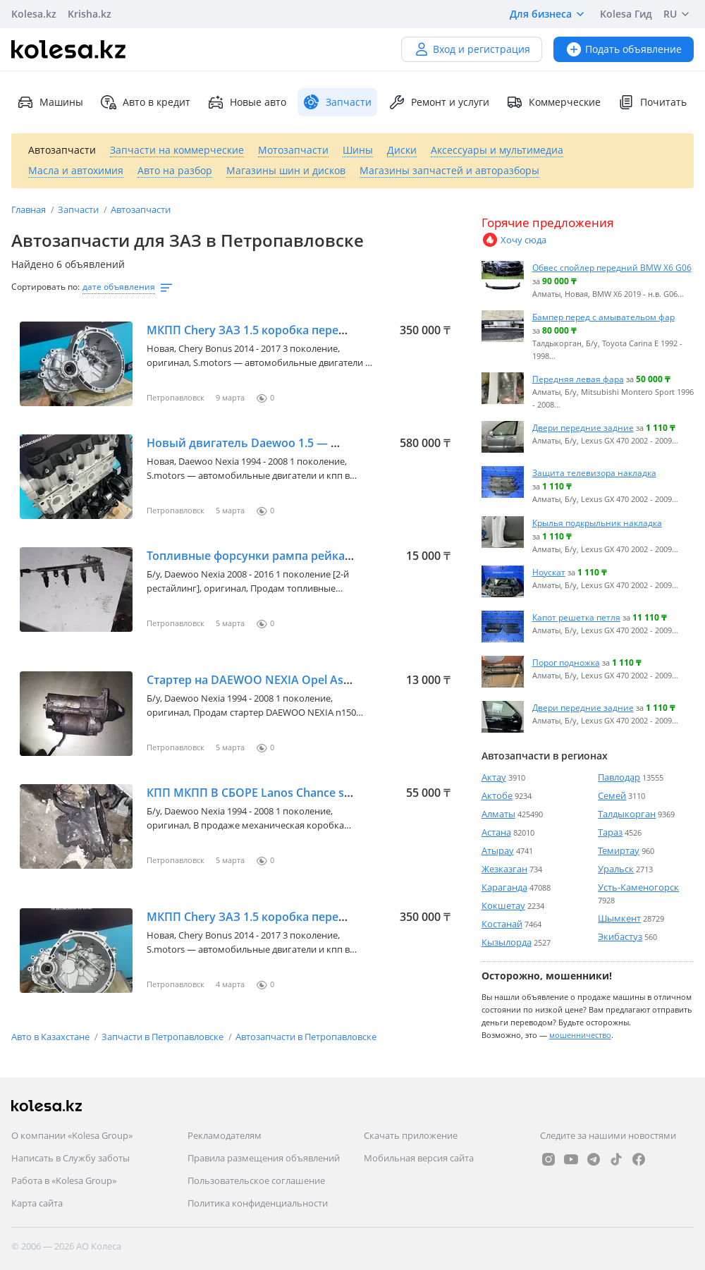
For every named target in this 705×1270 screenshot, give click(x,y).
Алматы (498, 813)
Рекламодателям (225, 1135)
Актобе (497, 795)
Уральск (616, 868)
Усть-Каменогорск (638, 887)
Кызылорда (507, 942)
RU (678, 14)
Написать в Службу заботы (70, 1158)
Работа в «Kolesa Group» (63, 1180)
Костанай (502, 923)
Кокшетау (503, 905)
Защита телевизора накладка (594, 472)
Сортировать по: (45, 287)
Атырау (498, 850)
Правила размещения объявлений (264, 1158)
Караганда (504, 887)
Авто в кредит (145, 102)
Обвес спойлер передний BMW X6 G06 (612, 267)
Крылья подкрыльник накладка (597, 522)
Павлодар (619, 777)
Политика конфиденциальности (258, 1203)
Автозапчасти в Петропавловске (305, 1036)
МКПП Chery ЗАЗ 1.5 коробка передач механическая (295, 330)
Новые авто (246, 102)
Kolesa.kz (33, 13)
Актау (494, 777)
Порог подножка (566, 662)
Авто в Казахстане (51, 1036)
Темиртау (618, 850)
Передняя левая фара (578, 378)
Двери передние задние (583, 427)
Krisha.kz (89, 13)
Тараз (610, 832)
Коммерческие (553, 102)
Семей (612, 795)
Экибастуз (620, 936)
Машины (50, 102)
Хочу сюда (514, 239)
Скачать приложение (411, 1135)
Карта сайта (37, 1203)
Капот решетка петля (576, 617)
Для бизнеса (549, 14)
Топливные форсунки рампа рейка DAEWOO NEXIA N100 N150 (322, 555)
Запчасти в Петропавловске (164, 1036)
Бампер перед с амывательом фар (603, 316)
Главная (29, 209)
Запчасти (79, 209)
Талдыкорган (627, 813)
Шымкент (619, 918)
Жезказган (504, 868)
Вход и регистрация (471, 49)
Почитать (652, 102)
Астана (496, 832)
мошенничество (580, 1035)
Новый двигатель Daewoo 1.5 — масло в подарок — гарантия (321, 443)
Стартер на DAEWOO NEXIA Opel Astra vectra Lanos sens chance (323, 680)
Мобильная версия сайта (419, 1158)
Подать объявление (623, 49)
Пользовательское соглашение (256, 1180)
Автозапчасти (141, 209)
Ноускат (548, 572)
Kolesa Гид (626, 13)
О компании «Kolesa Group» (72, 1135)
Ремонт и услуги (438, 102)
